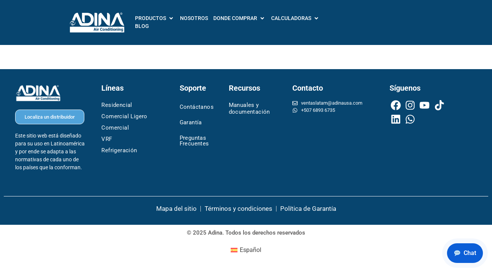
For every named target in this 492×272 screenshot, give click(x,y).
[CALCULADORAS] (296, 18)
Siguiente (445, 56)
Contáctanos (197, 107)
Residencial (116, 105)
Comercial (115, 127)
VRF (106, 139)
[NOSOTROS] (194, 18)
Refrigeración (119, 150)
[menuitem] (246, 250)
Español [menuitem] (250, 249)
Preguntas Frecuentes (194, 140)
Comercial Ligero (124, 116)
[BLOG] (142, 26)
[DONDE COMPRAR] (240, 18)
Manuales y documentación (249, 108)
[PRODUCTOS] (154, 18)
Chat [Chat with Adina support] (465, 253)
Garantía (191, 122)
